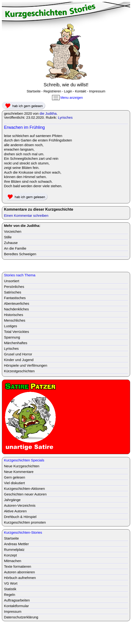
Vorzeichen (12, 231)
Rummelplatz (14, 550)
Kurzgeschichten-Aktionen (24, 489)
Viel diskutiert (14, 483)
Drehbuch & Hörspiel (20, 517)
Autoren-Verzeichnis (19, 505)
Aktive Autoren (15, 511)
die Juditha (48, 113)
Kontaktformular (16, 606)
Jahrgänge (12, 500)
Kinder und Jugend (19, 360)
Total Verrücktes (16, 332)
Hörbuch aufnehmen (20, 578)
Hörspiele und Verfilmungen (25, 365)
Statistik (10, 589)
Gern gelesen (14, 477)
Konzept (10, 555)
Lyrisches (65, 117)
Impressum (97, 91)
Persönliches (14, 287)
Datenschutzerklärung (21, 617)
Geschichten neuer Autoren (25, 494)
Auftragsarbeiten (17, 600)
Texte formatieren (17, 566)
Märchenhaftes (15, 343)
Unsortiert (11, 281)
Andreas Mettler (16, 544)
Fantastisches (15, 298)
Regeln (9, 595)
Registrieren (52, 91)
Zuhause (11, 243)
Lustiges (10, 326)
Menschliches (14, 320)
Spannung (12, 337)
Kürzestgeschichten (19, 371)
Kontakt (80, 91)
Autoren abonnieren (19, 572)
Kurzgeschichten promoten (25, 522)
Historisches (13, 315)
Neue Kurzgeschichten (21, 466)
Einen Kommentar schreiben (26, 215)
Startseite (34, 91)
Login (68, 91)
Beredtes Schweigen (20, 254)
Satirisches (12, 292)
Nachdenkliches (16, 309)
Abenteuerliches (16, 303)
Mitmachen (12, 561)
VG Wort (10, 583)
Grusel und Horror (18, 354)
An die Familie (15, 248)
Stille (8, 237)
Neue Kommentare (19, 472)
